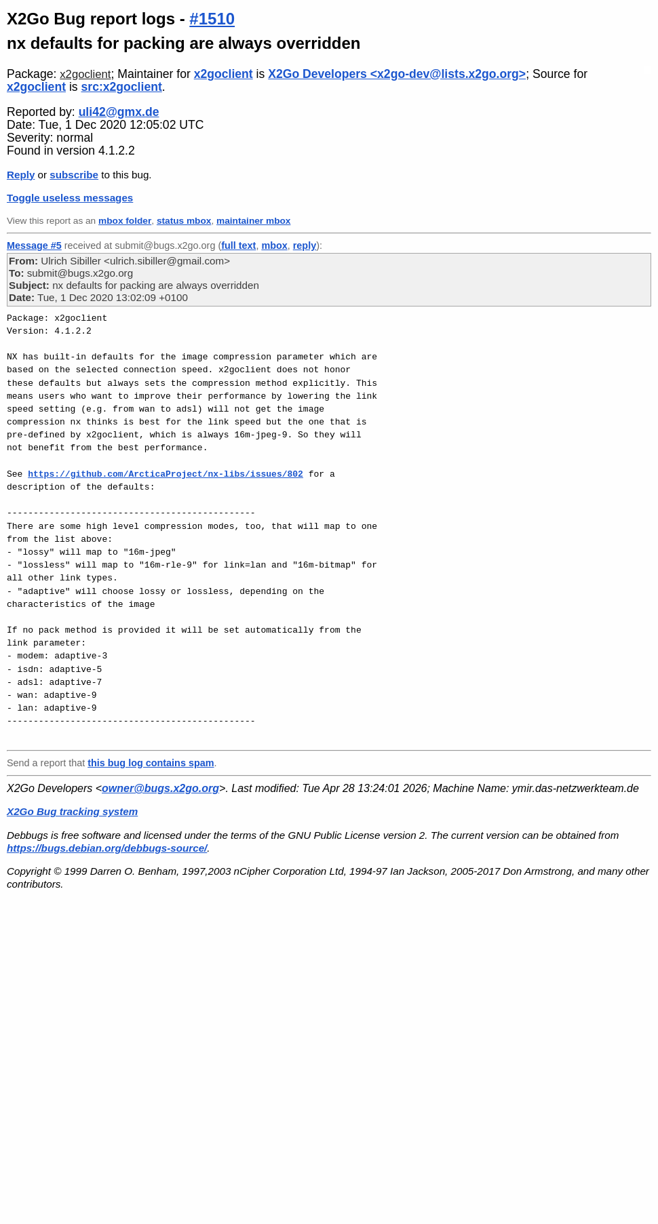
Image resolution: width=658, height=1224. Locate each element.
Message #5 (34, 245)
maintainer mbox (253, 221)
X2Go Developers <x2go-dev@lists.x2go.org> (397, 74)
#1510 (212, 18)
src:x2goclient (121, 87)
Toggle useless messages (70, 197)
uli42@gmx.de (119, 112)
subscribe (74, 174)
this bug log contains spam (151, 762)
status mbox (184, 221)
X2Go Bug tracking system (72, 811)
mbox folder (124, 221)
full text (238, 245)
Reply (21, 174)
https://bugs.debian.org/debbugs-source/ (107, 848)
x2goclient (85, 74)
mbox (274, 245)
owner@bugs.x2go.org (160, 788)
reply (304, 245)
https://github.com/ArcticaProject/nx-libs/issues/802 (165, 474)
